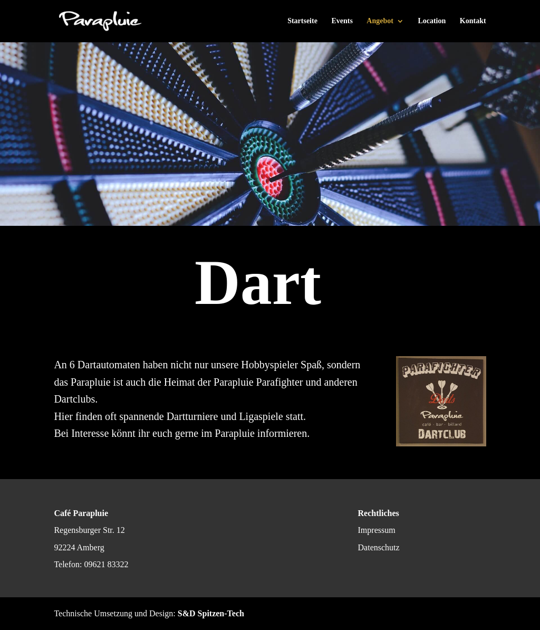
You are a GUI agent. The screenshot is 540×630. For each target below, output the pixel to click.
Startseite (302, 21)
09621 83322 (106, 564)
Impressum (377, 530)
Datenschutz (379, 547)
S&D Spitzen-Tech (211, 613)
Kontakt (473, 21)
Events (341, 21)
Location (432, 21)
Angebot (380, 21)
